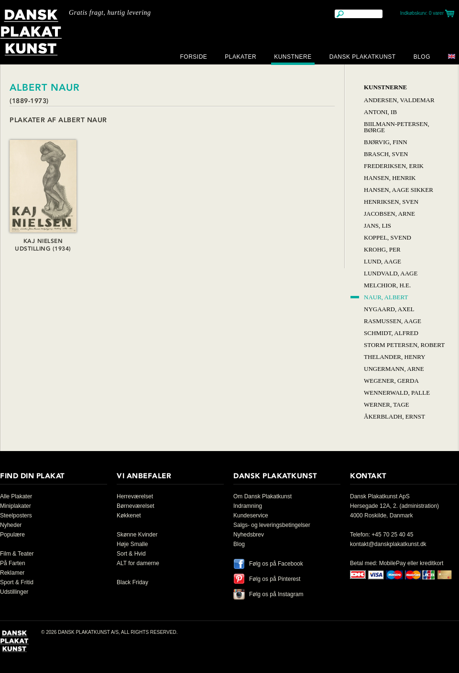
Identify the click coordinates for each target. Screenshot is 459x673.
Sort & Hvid (131, 553)
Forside (193, 56)
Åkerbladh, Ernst (394, 416)
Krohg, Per (382, 249)
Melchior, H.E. (387, 285)
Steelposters (16, 515)
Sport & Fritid (16, 582)
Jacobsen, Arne (389, 213)
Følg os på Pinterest (274, 579)
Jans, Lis (377, 225)
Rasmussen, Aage (392, 321)
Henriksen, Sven (391, 202)
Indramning (247, 506)
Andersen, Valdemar (399, 100)
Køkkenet (129, 515)
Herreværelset (135, 496)
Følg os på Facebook (276, 563)
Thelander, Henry (395, 357)
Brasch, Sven (386, 154)
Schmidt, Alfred (391, 333)
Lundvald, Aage (390, 273)
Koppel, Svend (387, 237)
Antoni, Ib (380, 112)
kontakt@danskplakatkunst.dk (388, 544)
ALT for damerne (138, 563)
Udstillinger (14, 592)
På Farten (12, 563)
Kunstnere (293, 56)
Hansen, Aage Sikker (398, 190)
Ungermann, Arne (394, 369)
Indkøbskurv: (422, 13)
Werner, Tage (386, 404)
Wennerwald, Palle (397, 392)
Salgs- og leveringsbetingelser (271, 525)
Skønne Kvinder (137, 534)
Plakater (240, 56)
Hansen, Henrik (389, 178)
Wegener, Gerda (391, 381)
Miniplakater (15, 506)
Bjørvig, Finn (385, 142)
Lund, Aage (382, 261)
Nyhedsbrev (248, 534)
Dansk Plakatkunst (362, 56)
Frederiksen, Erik (394, 166)
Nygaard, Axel (389, 309)
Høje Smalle (132, 544)
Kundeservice (250, 515)
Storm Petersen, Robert (404, 345)
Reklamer (12, 572)
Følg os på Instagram (276, 594)
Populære (12, 534)
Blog (422, 56)
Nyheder (11, 525)
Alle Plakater (16, 496)
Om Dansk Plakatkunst (262, 496)
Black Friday (132, 582)
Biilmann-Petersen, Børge (396, 127)
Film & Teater (16, 553)
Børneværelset (135, 506)
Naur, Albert (386, 297)
